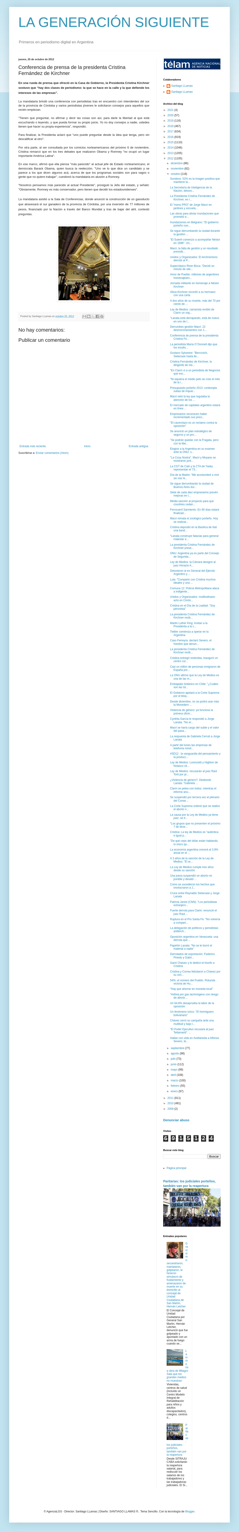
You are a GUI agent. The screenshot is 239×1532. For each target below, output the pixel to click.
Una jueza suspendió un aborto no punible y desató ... (191, 877)
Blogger (189, 1511)
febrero (175, 1085)
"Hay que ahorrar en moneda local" (191, 989)
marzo (175, 1080)
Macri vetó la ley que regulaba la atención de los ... (190, 398)
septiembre (178, 1048)
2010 (171, 1103)
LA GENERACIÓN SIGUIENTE (113, 22)
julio (173, 1058)
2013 (171, 153)
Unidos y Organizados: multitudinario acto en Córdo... (192, 598)
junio (174, 1064)
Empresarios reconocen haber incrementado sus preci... (188, 415)
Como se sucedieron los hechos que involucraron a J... (192, 886)
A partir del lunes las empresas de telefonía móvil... (191, 747)
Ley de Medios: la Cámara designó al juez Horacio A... (193, 563)
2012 (171, 158)
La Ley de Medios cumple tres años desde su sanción (191, 869)
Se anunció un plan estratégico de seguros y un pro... (191, 433)
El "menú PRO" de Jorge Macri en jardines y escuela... (191, 206)
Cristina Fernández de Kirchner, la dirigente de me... (191, 363)
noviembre (177, 168)
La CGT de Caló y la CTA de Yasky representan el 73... (191, 468)
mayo (174, 1069)
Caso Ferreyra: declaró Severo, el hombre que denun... (190, 642)
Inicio (87, 446)
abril (174, 1075)
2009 (171, 1108)
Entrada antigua (138, 446)
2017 (171, 131)
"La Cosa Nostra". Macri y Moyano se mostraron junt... (193, 459)
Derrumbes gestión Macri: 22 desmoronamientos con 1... (188, 328)
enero (175, 1091)
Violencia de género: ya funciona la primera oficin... (191, 711)
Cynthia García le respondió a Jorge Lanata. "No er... (192, 720)
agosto (175, 1053)
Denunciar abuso (176, 1120)
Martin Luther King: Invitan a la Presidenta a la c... (189, 625)
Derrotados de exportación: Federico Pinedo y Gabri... (192, 955)
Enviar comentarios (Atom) (52, 453)
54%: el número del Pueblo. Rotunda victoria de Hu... (192, 982)
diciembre (177, 163)
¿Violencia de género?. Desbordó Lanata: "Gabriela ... (190, 781)
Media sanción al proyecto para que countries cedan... (192, 503)
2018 (171, 126)
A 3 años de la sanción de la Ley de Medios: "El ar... (191, 860)
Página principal (176, 1168)
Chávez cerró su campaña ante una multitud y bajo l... (192, 1022)
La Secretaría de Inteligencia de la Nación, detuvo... (191, 189)
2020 (171, 115)
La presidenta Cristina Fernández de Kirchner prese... (192, 546)
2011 (171, 1098)
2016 (171, 137)
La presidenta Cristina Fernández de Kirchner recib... (192, 616)
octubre (176, 174)
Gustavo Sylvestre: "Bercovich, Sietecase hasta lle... (189, 354)
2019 (171, 120)
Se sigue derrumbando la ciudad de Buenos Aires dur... (191, 485)
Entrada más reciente (33, 446)
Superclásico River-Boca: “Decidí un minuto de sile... (192, 267)
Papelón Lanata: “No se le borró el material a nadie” (191, 947)
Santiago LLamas (182, 85)
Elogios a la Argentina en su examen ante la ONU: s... (192, 450)
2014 (171, 147)
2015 (171, 142)
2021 (171, 110)
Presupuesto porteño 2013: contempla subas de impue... (193, 389)
